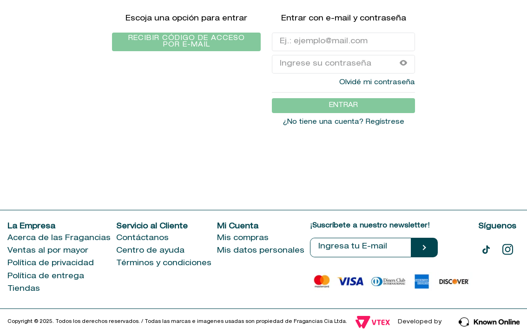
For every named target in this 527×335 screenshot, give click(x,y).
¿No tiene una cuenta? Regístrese (343, 122)
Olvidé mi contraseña (377, 83)
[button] (403, 64)
